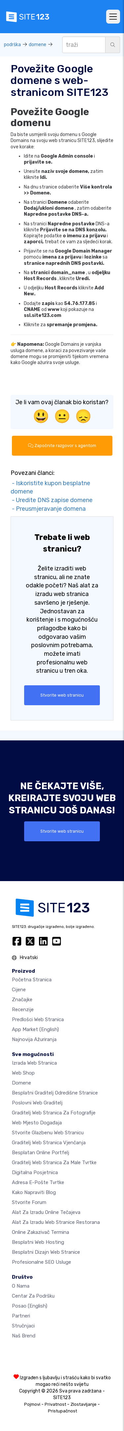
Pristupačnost (62, 1410)
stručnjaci (23, 1326)
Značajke (22, 1000)
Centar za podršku (33, 1296)
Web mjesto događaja (37, 1123)
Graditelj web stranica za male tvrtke (54, 1163)
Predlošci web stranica (38, 1019)
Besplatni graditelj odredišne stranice (55, 1093)
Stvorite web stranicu (62, 695)
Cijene (19, 990)
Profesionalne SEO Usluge (41, 1262)
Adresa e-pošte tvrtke (38, 1182)
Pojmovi (32, 1404)
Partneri (21, 1316)
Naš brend (23, 1336)
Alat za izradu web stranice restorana (56, 1222)
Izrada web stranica (34, 1063)
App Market (35, 1029)
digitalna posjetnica (35, 1172)
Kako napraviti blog (34, 1192)
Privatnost (55, 1404)
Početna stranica (32, 980)
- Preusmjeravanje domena (48, 508)
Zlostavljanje (83, 1404)
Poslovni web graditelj (37, 1103)
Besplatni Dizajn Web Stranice (46, 1252)
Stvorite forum (29, 1202)
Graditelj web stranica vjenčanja (49, 1143)
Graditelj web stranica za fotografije (54, 1113)
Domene (21, 1083)
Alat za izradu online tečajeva (46, 1212)
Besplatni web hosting (38, 1242)
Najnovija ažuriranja (34, 1039)
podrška (12, 44)
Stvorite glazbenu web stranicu (48, 1133)
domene (37, 44)
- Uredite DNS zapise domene (52, 500)
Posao (29, 1306)
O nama (20, 1286)
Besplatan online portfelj (40, 1153)
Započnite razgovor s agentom (62, 445)
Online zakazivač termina (40, 1232)
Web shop (23, 1073)
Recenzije (23, 1010)
